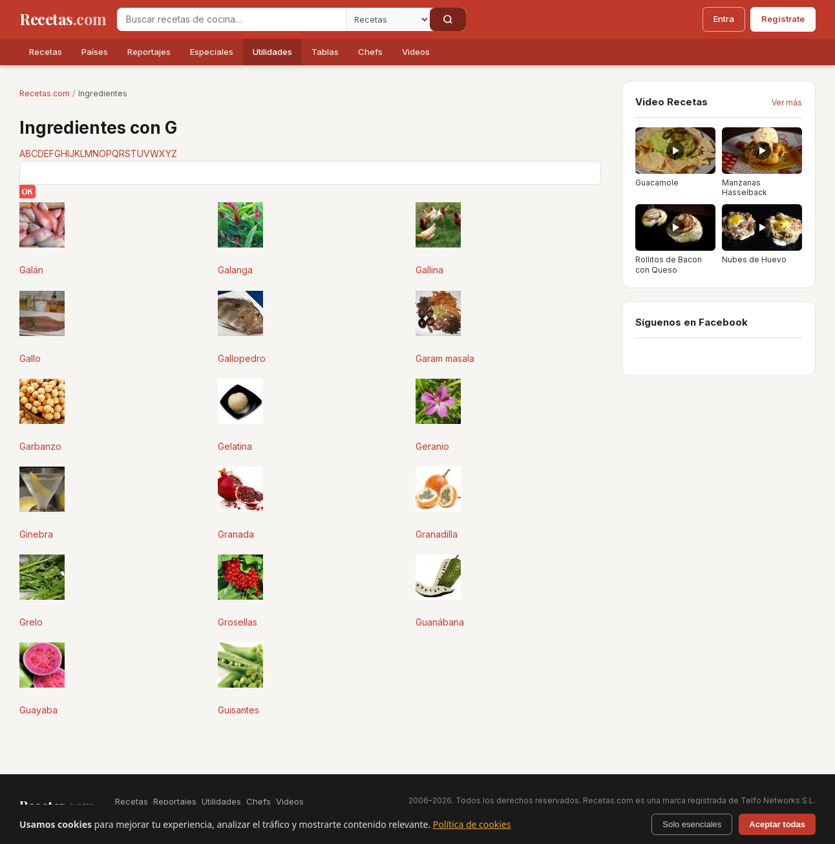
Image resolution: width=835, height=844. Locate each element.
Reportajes (149, 52)
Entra (723, 19)
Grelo (31, 622)
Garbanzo (40, 446)
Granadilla (437, 534)
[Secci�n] (388, 19)
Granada (236, 534)
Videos (416, 52)
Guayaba (38, 709)
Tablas (325, 52)
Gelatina (235, 446)
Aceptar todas (777, 824)
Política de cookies (472, 824)
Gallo (30, 358)
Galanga (235, 269)
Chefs (370, 52)
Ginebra (36, 534)
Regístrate (783, 19)
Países (94, 52)
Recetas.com (44, 93)
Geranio (432, 446)
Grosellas (237, 622)
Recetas (45, 52)
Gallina (429, 269)
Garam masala (445, 358)
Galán (31, 269)
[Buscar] (448, 19)
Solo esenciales (691, 824)
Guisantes (238, 709)
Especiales (211, 52)
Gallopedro (242, 358)
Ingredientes (102, 93)
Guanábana (440, 622)
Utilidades (272, 52)
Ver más (787, 102)
